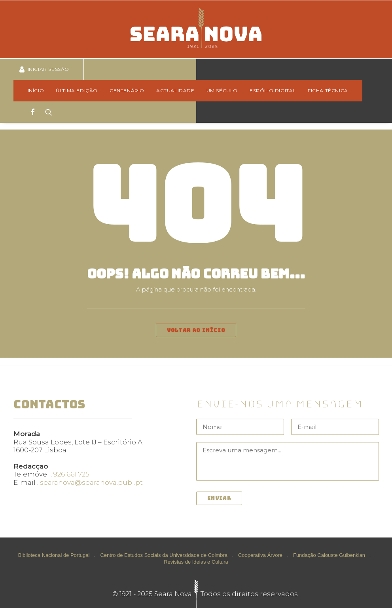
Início (36, 90)
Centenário (127, 90)
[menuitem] (38, 90)
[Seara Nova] (196, 29)
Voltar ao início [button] (196, 330)
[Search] (46, 112)
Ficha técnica (328, 90)
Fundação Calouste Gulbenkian (329, 555)
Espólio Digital (273, 90)
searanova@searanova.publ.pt (91, 482)
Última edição (77, 90)
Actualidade (175, 90)
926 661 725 (71, 474)
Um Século (222, 90)
